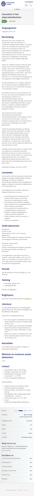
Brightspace (28, 298)
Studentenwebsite (11, 490)
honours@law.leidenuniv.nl (10, 349)
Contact (26, 490)
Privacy (20, 490)
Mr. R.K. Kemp (28, 415)
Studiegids (29, 2)
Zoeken (18, 9)
